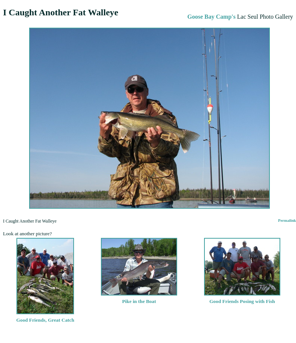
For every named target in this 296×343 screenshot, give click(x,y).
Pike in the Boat (139, 298)
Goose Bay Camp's (211, 16)
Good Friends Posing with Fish (242, 298)
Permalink (287, 220)
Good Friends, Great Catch (45, 317)
